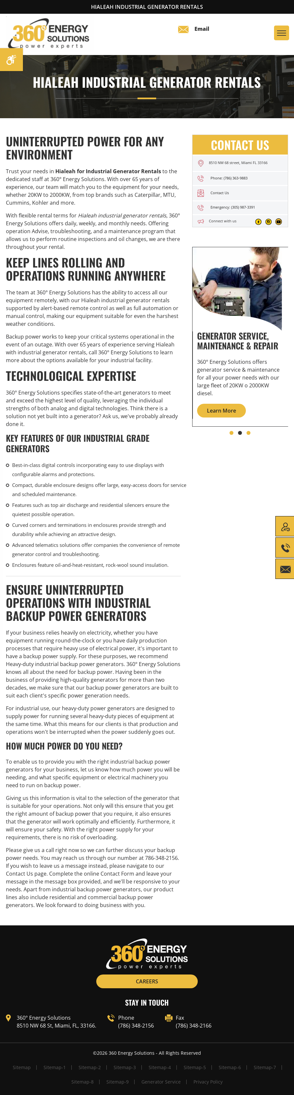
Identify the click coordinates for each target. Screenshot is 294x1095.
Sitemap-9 (117, 1082)
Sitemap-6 (230, 1067)
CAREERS (147, 981)
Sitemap (22, 1067)
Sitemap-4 (160, 1067)
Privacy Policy (208, 1082)
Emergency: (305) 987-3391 (233, 207)
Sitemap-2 (90, 1067)
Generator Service (161, 1082)
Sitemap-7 (265, 1067)
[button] (231, 433)
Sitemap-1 (55, 1067)
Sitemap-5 (195, 1067)
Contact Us (220, 192)
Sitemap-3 (125, 1067)
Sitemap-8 (82, 1082)
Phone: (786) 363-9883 (229, 178)
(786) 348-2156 (136, 1025)
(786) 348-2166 (193, 1025)
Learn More (221, 410)
